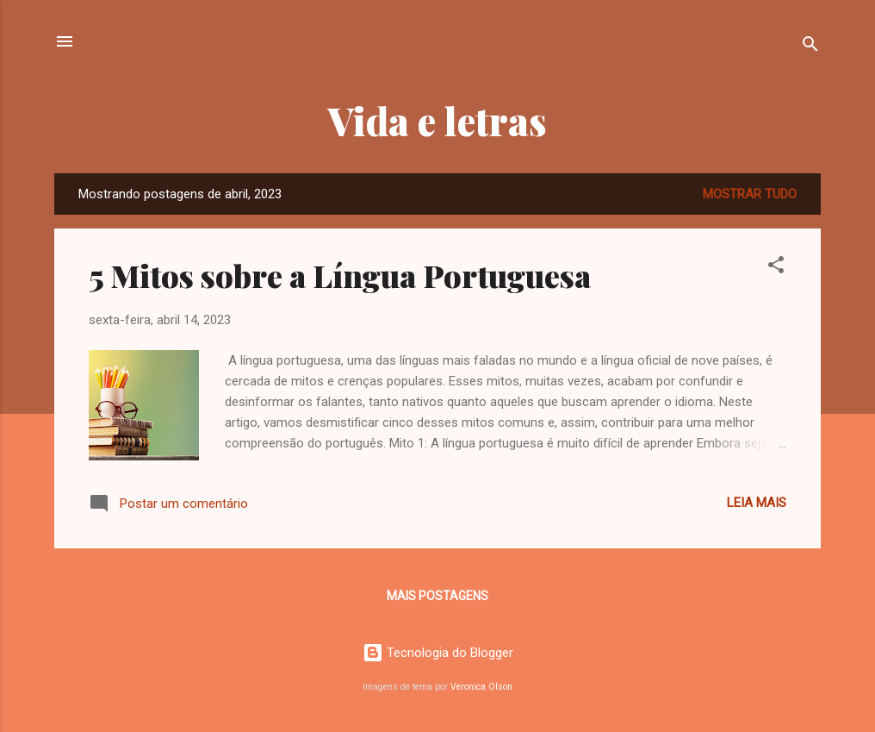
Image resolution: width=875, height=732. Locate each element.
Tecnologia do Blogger (438, 652)
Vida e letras (437, 120)
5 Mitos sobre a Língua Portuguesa (340, 275)
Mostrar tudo (750, 194)
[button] (776, 267)
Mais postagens (437, 596)
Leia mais (756, 502)
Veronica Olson (481, 686)
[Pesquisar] (810, 47)
